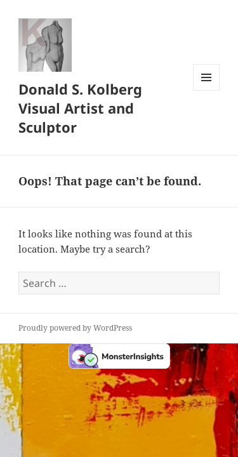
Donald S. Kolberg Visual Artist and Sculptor (80, 107)
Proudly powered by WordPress (75, 327)
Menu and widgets (207, 90)
